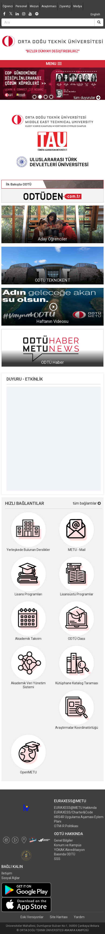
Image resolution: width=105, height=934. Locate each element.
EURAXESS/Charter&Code (73, 812)
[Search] (98, 22)
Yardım (79, 917)
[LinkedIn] (17, 14)
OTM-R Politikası (66, 826)
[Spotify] (37, 14)
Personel (21, 6)
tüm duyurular (87, 97)
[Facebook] (4, 14)
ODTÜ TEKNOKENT (52, 280)
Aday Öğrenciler (52, 238)
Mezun (34, 6)
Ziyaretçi (65, 6)
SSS (57, 859)
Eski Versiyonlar (32, 917)
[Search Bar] (48, 22)
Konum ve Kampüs (67, 845)
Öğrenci (8, 6)
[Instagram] (24, 14)
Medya (77, 6)
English (95, 14)
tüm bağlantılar (87, 503)
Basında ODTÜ (64, 854)
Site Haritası (59, 917)
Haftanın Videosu (52, 321)
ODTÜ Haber (52, 362)
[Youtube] (30, 14)
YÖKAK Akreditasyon (69, 850)
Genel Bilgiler (63, 840)
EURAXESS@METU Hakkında (75, 807)
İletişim (6, 873)
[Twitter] (11, 14)
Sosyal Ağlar (10, 878)
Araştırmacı (48, 6)
